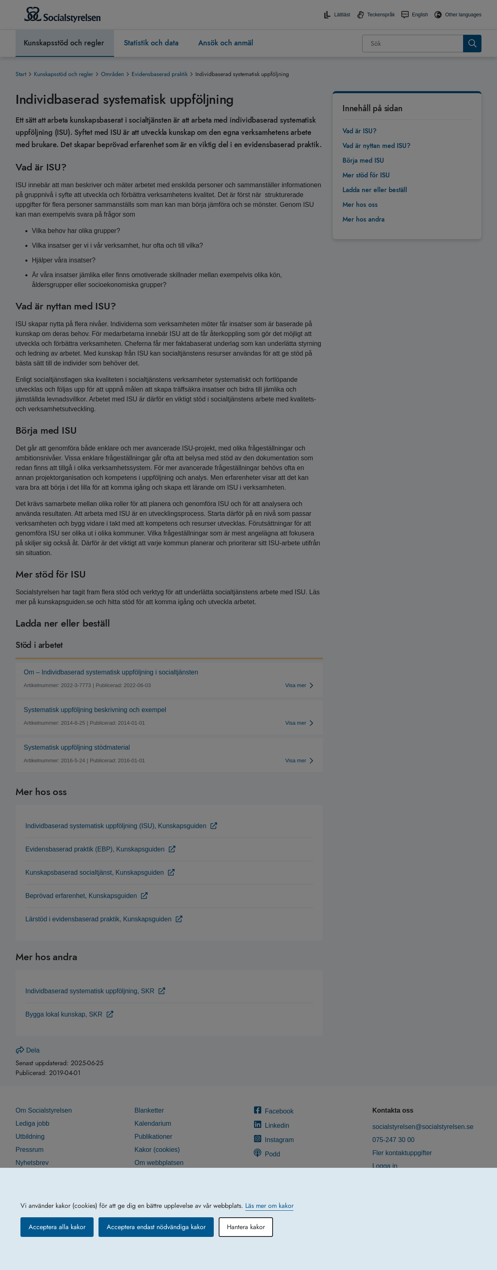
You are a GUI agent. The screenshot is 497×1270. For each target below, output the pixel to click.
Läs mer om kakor (269, 1205)
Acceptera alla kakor (57, 1227)
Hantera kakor (246, 1227)
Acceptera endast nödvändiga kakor (156, 1227)
